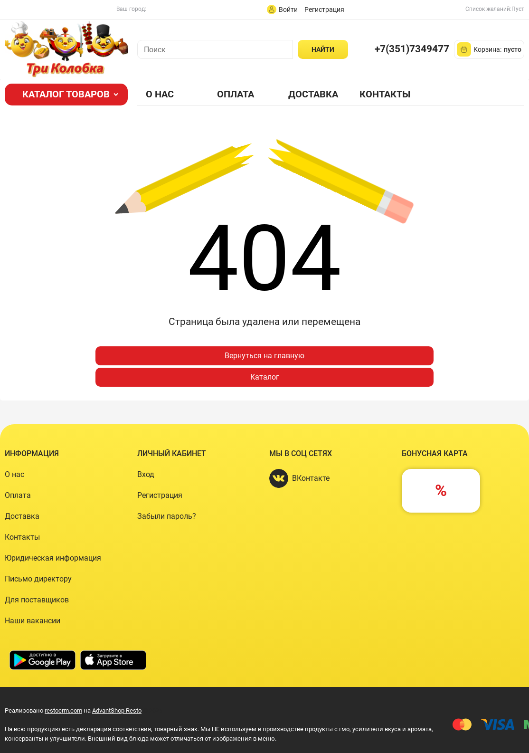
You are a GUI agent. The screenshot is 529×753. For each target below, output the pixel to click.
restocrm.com (63, 710)
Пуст (517, 9)
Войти (288, 9)
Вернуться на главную (264, 355)
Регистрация (324, 9)
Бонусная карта (435, 453)
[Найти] (323, 49)
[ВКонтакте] (278, 478)
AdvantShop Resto (117, 710)
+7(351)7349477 (412, 49)
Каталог (264, 376)
